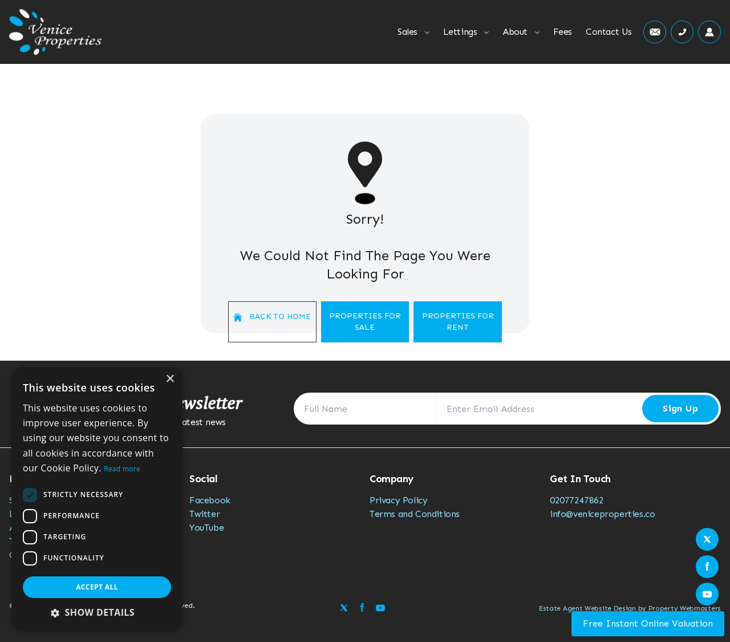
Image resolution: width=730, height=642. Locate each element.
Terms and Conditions (415, 513)
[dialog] (96, 499)
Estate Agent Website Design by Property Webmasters (630, 608)
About (521, 31)
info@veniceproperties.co (602, 513)
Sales (413, 31)
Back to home (272, 317)
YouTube (206, 527)
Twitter (204, 513)
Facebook (209, 500)
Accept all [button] (97, 587)
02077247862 (577, 500)
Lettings (466, 31)
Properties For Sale (365, 321)
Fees (562, 31)
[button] (97, 612)
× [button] (169, 379)
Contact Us (609, 31)
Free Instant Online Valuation (648, 623)
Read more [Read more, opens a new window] (122, 469)
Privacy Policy (398, 500)
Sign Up (680, 408)
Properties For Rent (458, 321)
